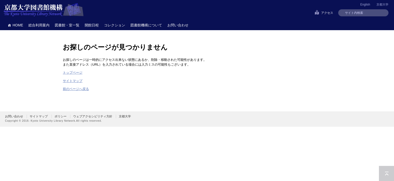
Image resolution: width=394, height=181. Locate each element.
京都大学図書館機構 (44, 10)
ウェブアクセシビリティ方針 (92, 116)
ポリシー (61, 116)
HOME (18, 25)
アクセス (327, 13)
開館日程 (92, 25)
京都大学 (382, 4)
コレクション (114, 25)
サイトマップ (72, 81)
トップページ (72, 72)
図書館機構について (146, 25)
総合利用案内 (39, 25)
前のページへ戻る (76, 89)
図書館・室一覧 (67, 25)
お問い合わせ (177, 25)
